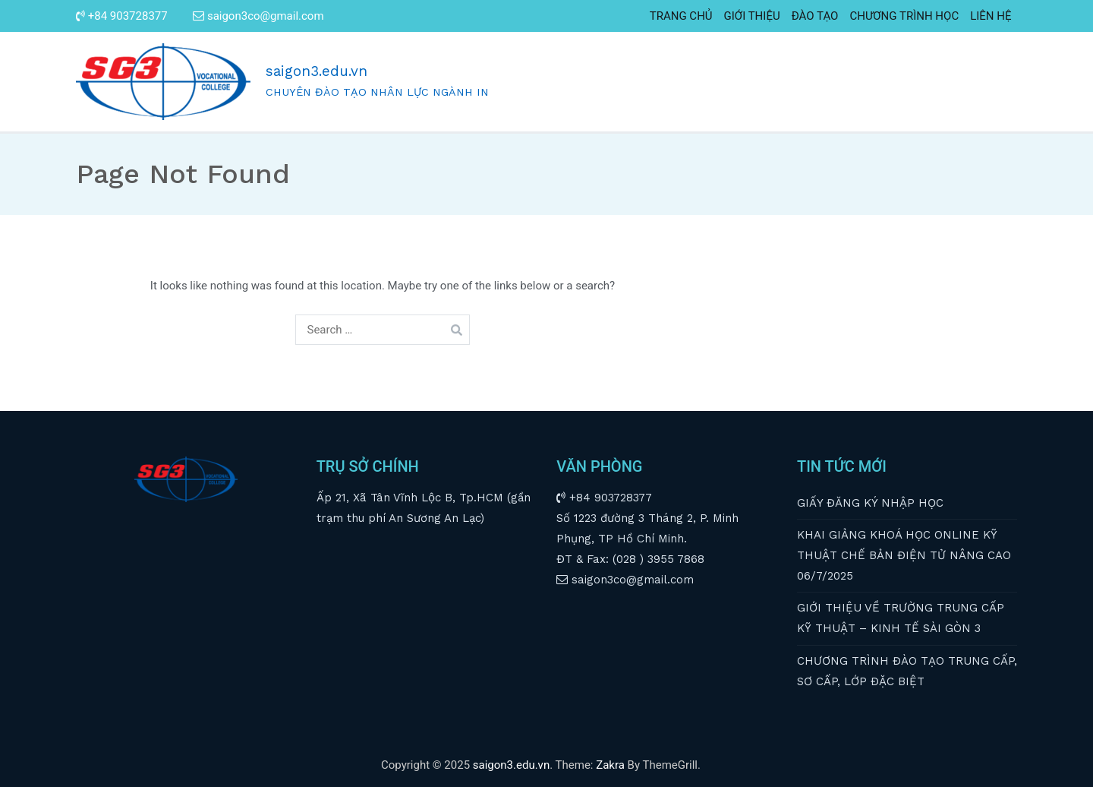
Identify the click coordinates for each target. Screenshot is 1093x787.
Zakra (610, 765)
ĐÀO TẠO (815, 16)
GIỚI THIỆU (752, 16)
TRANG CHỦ (681, 16)
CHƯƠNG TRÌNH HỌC (904, 16)
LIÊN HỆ (990, 16)
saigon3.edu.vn (316, 71)
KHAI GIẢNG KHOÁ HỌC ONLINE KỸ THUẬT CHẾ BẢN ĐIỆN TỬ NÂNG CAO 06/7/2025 (904, 555)
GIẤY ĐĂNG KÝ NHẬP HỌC (870, 503)
